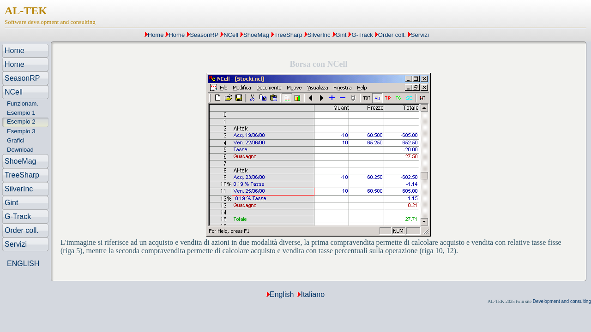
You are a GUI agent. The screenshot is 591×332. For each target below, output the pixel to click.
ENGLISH (23, 263)
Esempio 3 (21, 131)
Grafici (15, 140)
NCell (230, 34)
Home (156, 34)
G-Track (362, 34)
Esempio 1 (21, 112)
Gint (341, 34)
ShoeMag (256, 34)
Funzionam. (22, 103)
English (282, 294)
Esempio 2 (21, 121)
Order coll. (392, 34)
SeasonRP (204, 34)
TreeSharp (288, 34)
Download (20, 149)
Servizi (420, 34)
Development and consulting (562, 301)
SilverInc (319, 34)
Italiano (313, 294)
